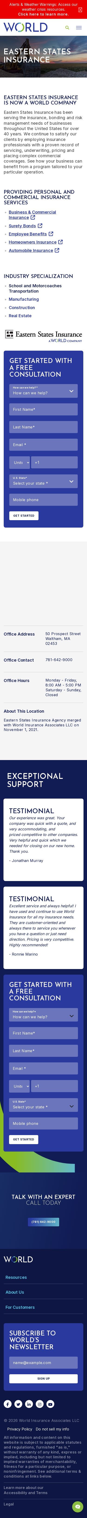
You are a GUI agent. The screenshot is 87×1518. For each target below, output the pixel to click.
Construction (22, 307)
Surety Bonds (22, 225)
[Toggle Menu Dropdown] (43, 1277)
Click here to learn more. (43, 14)
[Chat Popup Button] (77, 1506)
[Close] (80, 9)
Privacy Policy (19, 1429)
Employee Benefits (28, 234)
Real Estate (20, 315)
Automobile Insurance (31, 250)
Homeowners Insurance (32, 242)
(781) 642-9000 (43, 1222)
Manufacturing (24, 299)
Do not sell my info (52, 1429)
